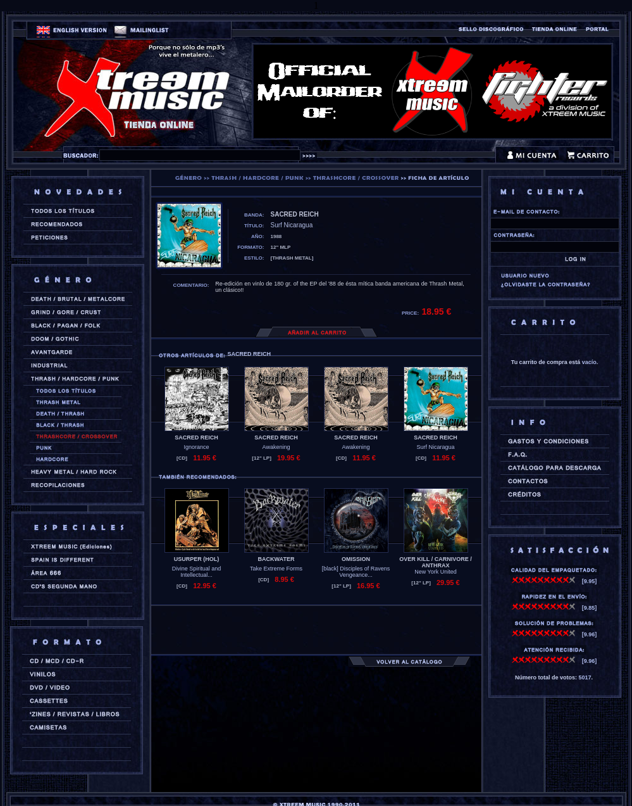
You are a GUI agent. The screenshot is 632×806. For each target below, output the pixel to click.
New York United (435, 572)
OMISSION (356, 559)
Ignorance (196, 447)
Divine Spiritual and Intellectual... (196, 571)
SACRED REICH (196, 437)
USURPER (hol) (197, 559)
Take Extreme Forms (276, 568)
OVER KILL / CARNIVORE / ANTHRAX (435, 562)
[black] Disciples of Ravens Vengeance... (356, 571)
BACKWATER (276, 559)
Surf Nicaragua (435, 447)
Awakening (276, 447)
